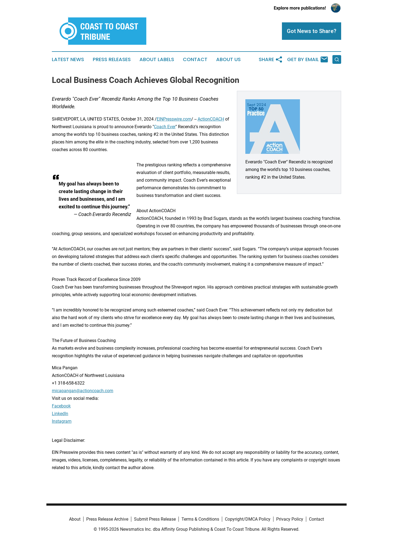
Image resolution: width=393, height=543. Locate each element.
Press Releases (112, 59)
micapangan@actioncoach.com (82, 390)
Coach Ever (164, 126)
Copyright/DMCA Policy (247, 519)
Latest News (68, 59)
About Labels (156, 59)
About (75, 519)
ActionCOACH (211, 119)
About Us (228, 59)
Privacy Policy (289, 519)
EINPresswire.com (174, 119)
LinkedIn (60, 413)
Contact (195, 59)
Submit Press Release (155, 519)
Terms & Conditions (200, 519)
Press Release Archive (107, 519)
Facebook (61, 406)
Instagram (62, 421)
